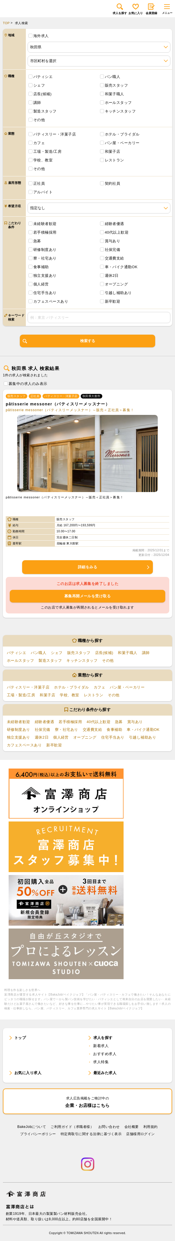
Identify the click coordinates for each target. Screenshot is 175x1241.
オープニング (116, 284)
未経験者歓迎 (45, 224)
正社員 (39, 183)
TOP (6, 23)
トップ (20, 1038)
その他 (39, 120)
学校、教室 (43, 160)
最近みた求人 (105, 1073)
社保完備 (112, 249)
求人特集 (101, 1062)
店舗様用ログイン (140, 1134)
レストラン (114, 160)
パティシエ (43, 77)
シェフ (39, 85)
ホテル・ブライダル (122, 134)
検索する (59, 341)
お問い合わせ (109, 1127)
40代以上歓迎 (117, 232)
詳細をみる (114, 567)
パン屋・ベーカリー (122, 143)
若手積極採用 (45, 232)
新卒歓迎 (112, 301)
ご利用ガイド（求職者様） (72, 1127)
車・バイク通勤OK (121, 267)
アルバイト (43, 192)
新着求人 (101, 1046)
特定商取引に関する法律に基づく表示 (91, 1134)
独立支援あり (45, 275)
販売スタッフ (116, 85)
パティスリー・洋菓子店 (54, 134)
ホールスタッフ (118, 102)
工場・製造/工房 (47, 151)
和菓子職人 (114, 94)
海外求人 (41, 36)
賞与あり (112, 241)
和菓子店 (112, 151)
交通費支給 (114, 258)
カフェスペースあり (50, 301)
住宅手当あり (45, 293)
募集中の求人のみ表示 (28, 384)
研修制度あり (45, 249)
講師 (37, 102)
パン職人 (112, 77)
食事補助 (41, 267)
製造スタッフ (45, 111)
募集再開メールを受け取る (87, 596)
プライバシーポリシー (38, 1134)
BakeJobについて (31, 1127)
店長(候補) (42, 94)
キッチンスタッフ (120, 111)
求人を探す (120, 9)
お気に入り (135, 9)
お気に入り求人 (27, 1073)
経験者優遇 (114, 224)
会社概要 (131, 1127)
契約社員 (112, 183)
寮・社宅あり (45, 258)
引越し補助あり (118, 293)
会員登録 (151, 9)
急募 (37, 241)
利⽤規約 (150, 1127)
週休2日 (112, 275)
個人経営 (41, 284)
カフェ (39, 143)
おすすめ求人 (104, 1054)
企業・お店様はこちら (87, 1102)
